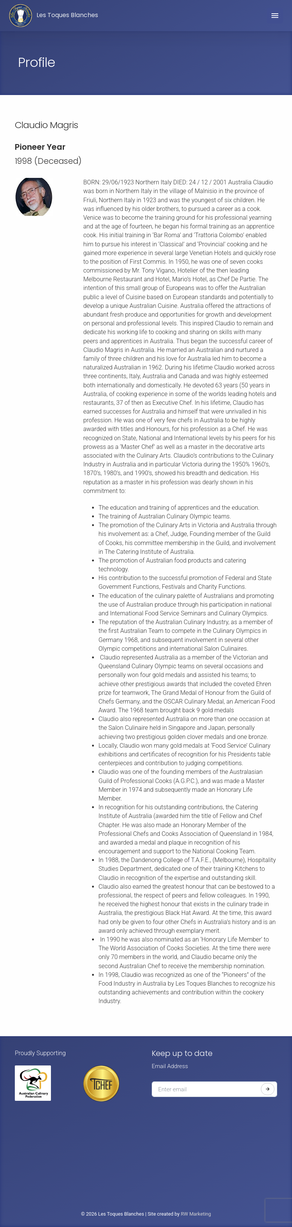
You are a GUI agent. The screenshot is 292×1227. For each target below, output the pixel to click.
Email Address (170, 1066)
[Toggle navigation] (275, 16)
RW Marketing (196, 1214)
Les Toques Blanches (53, 15)
